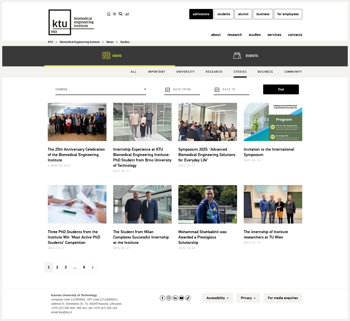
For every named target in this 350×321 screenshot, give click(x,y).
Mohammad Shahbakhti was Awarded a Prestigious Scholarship (202, 237)
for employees (288, 14)
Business (265, 72)
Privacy (248, 298)
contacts (295, 34)
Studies (240, 72)
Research (214, 72)
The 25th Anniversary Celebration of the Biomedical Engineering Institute (76, 155)
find (281, 89)
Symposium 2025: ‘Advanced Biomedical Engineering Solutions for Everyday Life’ (206, 155)
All (134, 72)
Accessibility (217, 298)
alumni (243, 14)
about (216, 34)
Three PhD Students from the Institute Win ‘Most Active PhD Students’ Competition (74, 237)
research (234, 34)
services (274, 34)
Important (156, 72)
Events (245, 55)
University (185, 72)
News (110, 55)
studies (255, 34)
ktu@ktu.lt (65, 312)
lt (114, 13)
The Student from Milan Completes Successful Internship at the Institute (141, 237)
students (223, 14)
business (262, 14)
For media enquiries (283, 298)
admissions (201, 14)
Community (293, 72)
